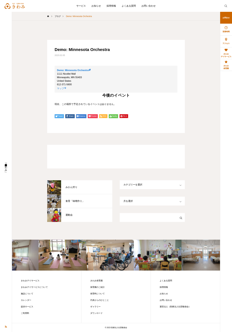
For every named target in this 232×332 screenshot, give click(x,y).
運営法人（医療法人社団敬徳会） (175, 307)
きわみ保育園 (96, 281)
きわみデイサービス (30, 281)
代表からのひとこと (99, 300)
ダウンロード (96, 313)
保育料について (97, 294)
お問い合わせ (148, 6)
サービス (81, 6)
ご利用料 (25, 313)
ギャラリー (95, 307)
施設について (27, 294)
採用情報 (111, 6)
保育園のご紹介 (97, 287)
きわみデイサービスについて (34, 287)
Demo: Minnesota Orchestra (72, 70)
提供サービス (27, 307)
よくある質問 (129, 6)
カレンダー (26, 300)
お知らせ (96, 6)
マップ (61, 88)
